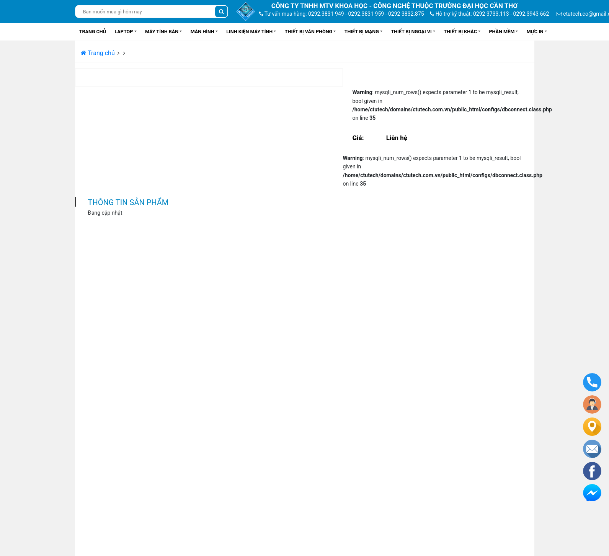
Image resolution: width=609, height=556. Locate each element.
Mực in (535, 31)
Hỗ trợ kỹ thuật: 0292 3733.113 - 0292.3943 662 (489, 14)
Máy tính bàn (161, 31)
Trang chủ (92, 31)
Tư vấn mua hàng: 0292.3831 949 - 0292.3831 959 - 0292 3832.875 (341, 14)
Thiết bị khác (460, 31)
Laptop (123, 31)
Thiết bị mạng (362, 31)
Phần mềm (501, 31)
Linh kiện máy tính (249, 31)
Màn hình (202, 31)
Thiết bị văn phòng (308, 31)
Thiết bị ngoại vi (411, 31)
